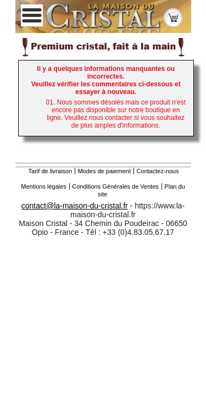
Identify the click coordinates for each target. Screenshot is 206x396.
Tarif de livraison (50, 171)
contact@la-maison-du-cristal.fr (74, 205)
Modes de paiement (104, 171)
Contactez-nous (157, 171)
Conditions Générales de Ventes (115, 186)
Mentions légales (43, 186)
